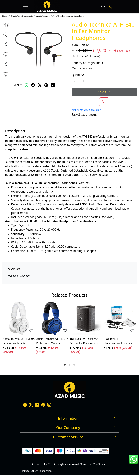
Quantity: (78, 75)
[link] (103, 6)
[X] (31, 405)
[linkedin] (53, 85)
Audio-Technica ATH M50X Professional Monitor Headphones (19, 341)
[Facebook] (25, 405)
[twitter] (39, 85)
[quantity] (83, 81)
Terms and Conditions (92, 464)
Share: (17, 85)
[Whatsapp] (26, 85)
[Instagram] (49, 405)
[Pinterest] (43, 405)
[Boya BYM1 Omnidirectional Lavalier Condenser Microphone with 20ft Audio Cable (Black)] (120, 318)
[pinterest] (46, 85)
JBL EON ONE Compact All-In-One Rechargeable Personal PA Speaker (84, 341)
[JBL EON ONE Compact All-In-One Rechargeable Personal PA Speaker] (86, 318)
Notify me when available (86, 109)
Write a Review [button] (19, 276)
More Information (82, 67)
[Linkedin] (37, 405)
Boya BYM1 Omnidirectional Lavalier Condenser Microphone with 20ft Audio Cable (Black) (120, 341)
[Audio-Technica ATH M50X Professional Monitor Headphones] (19, 318)
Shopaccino (45, 470)
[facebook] (33, 85)
